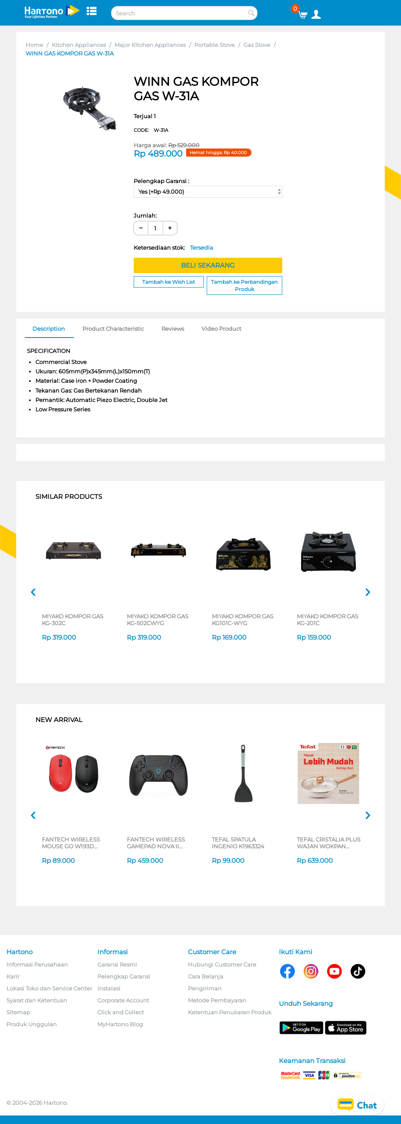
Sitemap (18, 1012)
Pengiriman (205, 988)
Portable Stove (214, 44)
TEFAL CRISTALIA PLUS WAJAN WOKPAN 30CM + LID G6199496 (328, 843)
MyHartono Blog (120, 1024)
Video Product (221, 328)
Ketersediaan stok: (173, 247)
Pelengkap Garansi (123, 976)
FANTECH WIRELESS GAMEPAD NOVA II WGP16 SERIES (156, 843)
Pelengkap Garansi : (161, 181)
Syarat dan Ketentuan (36, 1000)
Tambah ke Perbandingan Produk (244, 285)
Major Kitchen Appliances (150, 44)
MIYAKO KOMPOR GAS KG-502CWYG (157, 619)
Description (48, 328)
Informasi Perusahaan (37, 964)
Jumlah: (145, 215)
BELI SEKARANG (208, 265)
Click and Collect (120, 1012)
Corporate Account (123, 1000)
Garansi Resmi (117, 964)
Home (34, 44)
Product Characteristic (113, 328)
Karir (13, 976)
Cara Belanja (205, 976)
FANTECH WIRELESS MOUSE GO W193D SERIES (71, 843)
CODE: (151, 130)
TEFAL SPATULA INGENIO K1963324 (238, 843)
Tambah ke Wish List (168, 282)
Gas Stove (256, 44)
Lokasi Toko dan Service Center (49, 988)
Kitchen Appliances (79, 44)
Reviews (172, 328)
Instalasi (108, 988)
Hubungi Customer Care (222, 964)
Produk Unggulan (31, 1024)
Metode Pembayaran (217, 1000)
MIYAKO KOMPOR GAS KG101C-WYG (242, 619)
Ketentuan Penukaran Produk (230, 1012)
